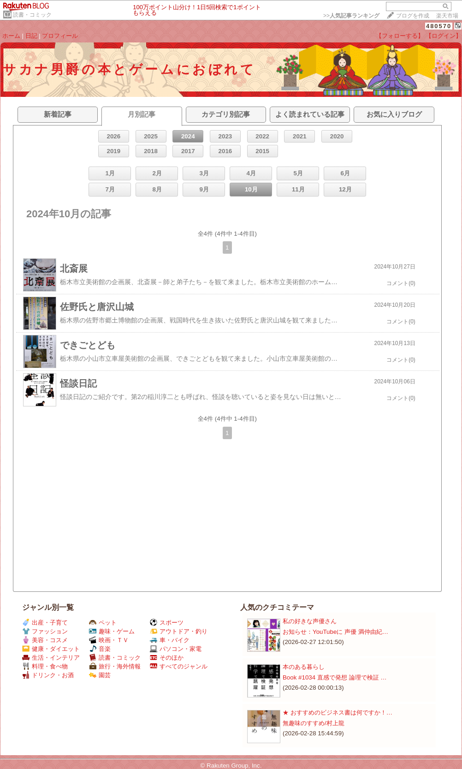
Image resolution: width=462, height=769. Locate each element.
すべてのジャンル (178, 666)
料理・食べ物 (45, 666)
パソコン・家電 (175, 648)
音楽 (100, 648)
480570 (438, 26)
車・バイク (170, 640)
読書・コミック (32, 15)
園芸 (100, 675)
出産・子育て (45, 622)
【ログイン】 (444, 35)
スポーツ (167, 622)
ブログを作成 (412, 15)
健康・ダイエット (51, 648)
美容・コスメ (45, 640)
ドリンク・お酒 (48, 675)
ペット (103, 622)
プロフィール (60, 35)
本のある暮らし (304, 666)
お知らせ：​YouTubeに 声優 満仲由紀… (335, 631)
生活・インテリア (51, 657)
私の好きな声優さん (310, 621)
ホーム (11, 35)
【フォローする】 (400, 35)
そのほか (167, 657)
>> (351, 15)
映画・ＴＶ (109, 640)
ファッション (45, 631)
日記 (31, 35)
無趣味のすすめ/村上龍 (313, 723)
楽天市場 (447, 15)
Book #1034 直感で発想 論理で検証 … (335, 677)
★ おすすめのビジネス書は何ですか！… (337, 712)
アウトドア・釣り (178, 631)
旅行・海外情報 (115, 666)
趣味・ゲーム (112, 631)
